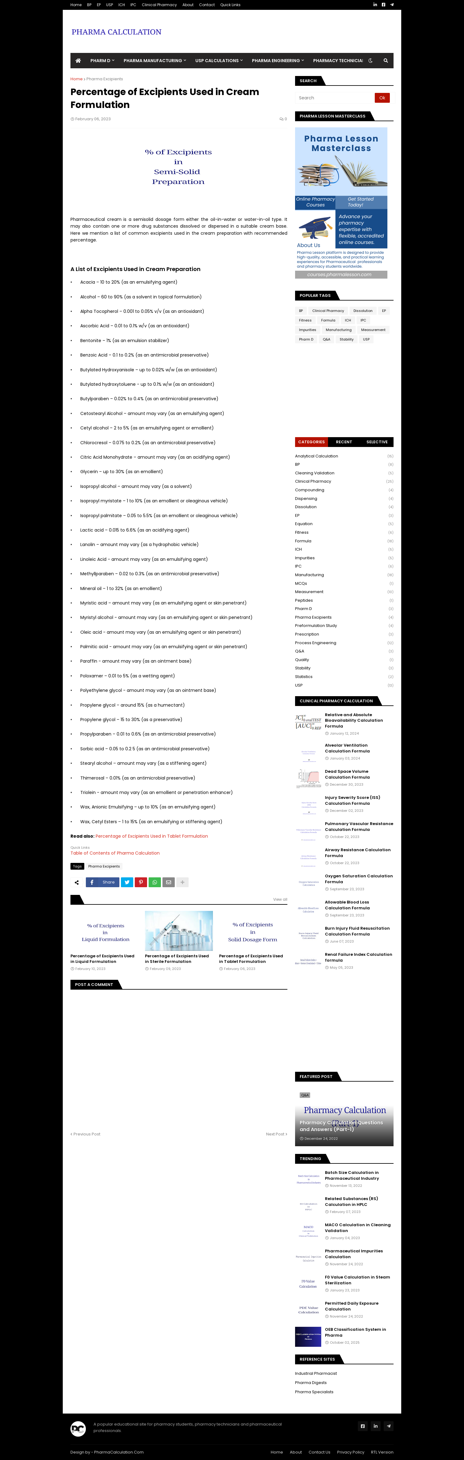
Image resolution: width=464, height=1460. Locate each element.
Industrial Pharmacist (316, 1373)
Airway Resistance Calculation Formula (358, 852)
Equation (344, 524)
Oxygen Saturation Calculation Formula (359, 878)
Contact (207, 4)
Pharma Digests (311, 1383)
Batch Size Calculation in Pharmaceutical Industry (352, 1175)
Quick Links (230, 4)
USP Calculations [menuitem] (217, 61)
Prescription (344, 634)
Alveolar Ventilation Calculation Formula (347, 748)
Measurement (373, 329)
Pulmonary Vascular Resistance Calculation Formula (359, 826)
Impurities (307, 329)
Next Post (275, 1134)
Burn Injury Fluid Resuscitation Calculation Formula (357, 931)
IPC (133, 4)
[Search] (335, 98)
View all (280, 899)
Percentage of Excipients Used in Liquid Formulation (102, 958)
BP (89, 4)
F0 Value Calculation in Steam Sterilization (357, 1280)
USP (109, 4)
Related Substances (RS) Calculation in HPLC (351, 1201)
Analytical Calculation (344, 456)
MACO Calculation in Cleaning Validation (358, 1227)
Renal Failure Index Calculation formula (358, 957)
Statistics (344, 677)
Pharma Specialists (314, 1392)
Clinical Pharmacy (159, 4)
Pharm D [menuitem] (100, 61)
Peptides (344, 600)
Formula (328, 320)
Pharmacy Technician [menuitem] (339, 61)
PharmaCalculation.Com (119, 1452)
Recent (344, 442)
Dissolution (363, 310)
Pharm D (306, 339)
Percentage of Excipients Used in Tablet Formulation (152, 836)
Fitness (305, 320)
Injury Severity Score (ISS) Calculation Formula (352, 800)
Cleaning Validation (344, 473)
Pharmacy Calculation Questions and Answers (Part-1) (341, 1126)
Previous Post (87, 1134)
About (188, 4)
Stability (347, 339)
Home (76, 4)
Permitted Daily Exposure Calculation (351, 1306)
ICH (121, 4)
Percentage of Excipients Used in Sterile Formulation (177, 958)
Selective (377, 442)
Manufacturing (339, 329)
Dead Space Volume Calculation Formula (347, 774)
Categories (311, 442)
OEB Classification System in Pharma (355, 1332)
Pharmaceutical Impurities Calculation (354, 1253)
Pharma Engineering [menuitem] (276, 61)
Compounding (344, 490)
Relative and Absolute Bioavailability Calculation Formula (354, 720)
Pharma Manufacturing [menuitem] (153, 61)
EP (99, 4)
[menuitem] (78, 60)
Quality (344, 660)
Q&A (326, 339)
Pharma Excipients (104, 79)
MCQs (344, 583)
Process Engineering (344, 643)
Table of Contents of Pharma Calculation (115, 853)
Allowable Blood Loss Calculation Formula (347, 905)
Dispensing (344, 499)
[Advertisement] (282, 27)
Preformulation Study (344, 626)
